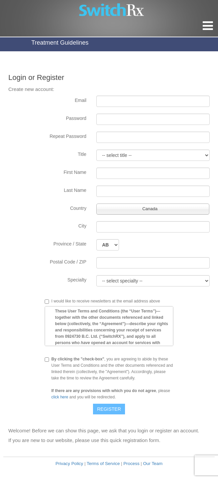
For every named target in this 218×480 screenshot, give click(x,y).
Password (76, 118)
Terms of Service (103, 463)
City (82, 226)
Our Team (152, 463)
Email (80, 100)
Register (109, 409)
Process (131, 463)
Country (78, 208)
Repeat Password (68, 136)
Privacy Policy (69, 463)
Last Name (75, 190)
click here (59, 397)
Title (82, 154)
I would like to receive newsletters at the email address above (105, 301)
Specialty (76, 279)
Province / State (69, 243)
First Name (75, 172)
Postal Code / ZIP (68, 261)
